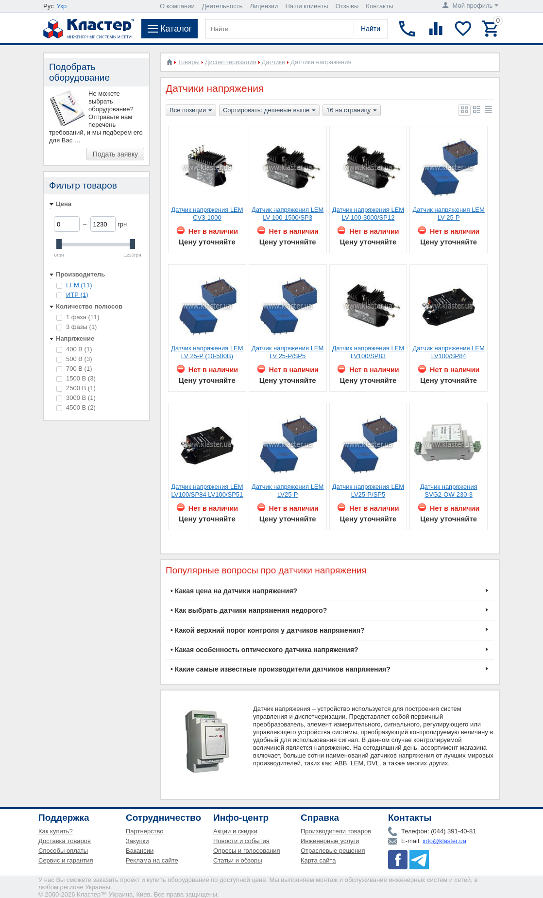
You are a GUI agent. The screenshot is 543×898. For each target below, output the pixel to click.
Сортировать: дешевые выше (269, 110)
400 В (74, 349)
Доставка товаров (64, 841)
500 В (74, 359)
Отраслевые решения (333, 850)
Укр (62, 6)
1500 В (76, 378)
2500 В (76, 388)
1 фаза (78, 317)
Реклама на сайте (152, 860)
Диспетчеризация (230, 62)
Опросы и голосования (246, 850)
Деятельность (222, 6)
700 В (74, 368)
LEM (79, 285)
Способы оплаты (63, 850)
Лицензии (264, 6)
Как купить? (55, 831)
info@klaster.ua (444, 841)
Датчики (274, 62)
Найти (370, 29)
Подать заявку (115, 154)
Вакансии (139, 850)
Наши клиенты (306, 6)
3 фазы (76, 326)
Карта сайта (318, 860)
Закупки (137, 841)
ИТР (77, 294)
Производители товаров (336, 831)
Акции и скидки (235, 831)
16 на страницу (351, 110)
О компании (177, 6)
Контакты (379, 6)
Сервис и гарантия (65, 860)
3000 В (76, 397)
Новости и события (241, 841)
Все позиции (191, 110)
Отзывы (347, 6)
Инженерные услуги (330, 841)
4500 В (76, 407)
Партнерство (145, 831)
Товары (189, 62)
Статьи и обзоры (237, 860)
